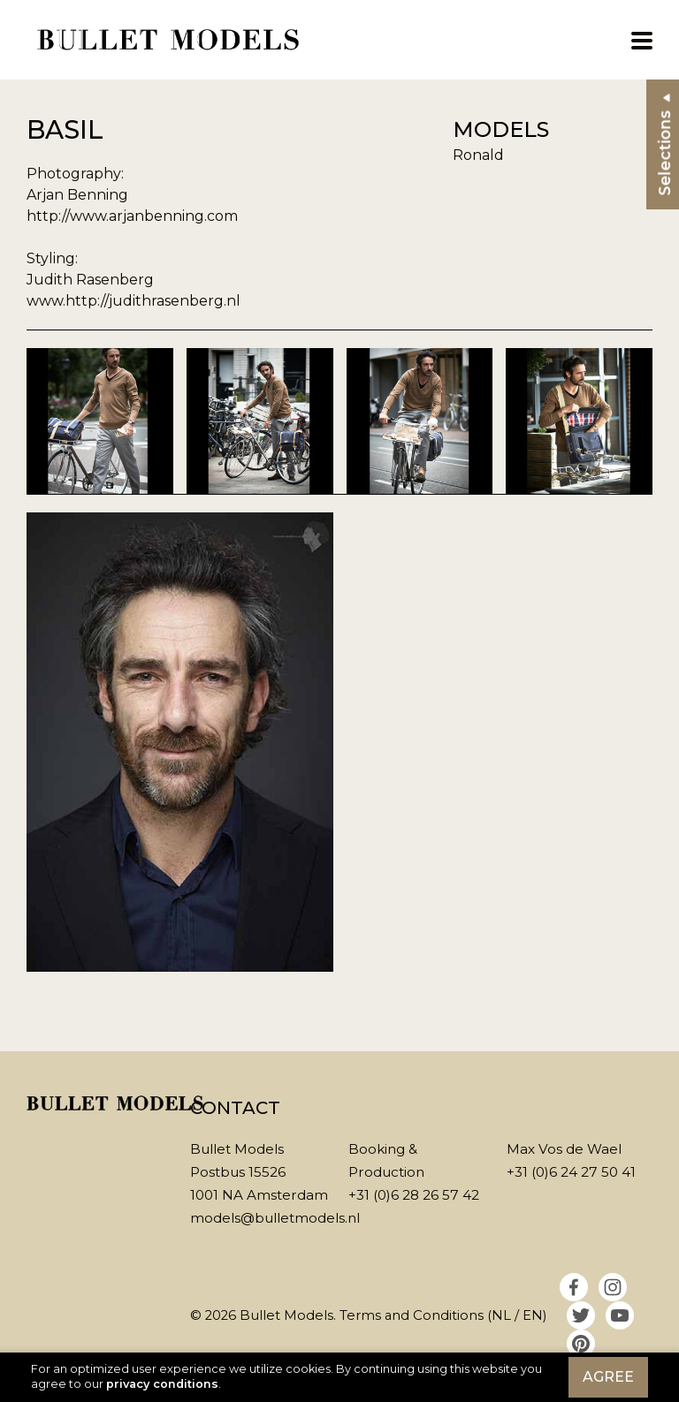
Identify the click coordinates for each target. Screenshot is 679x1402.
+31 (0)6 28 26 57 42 (413, 1194)
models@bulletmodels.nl (275, 1217)
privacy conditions (162, 1384)
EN (533, 1315)
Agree (608, 1376)
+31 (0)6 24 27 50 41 (571, 1171)
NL (501, 1315)
